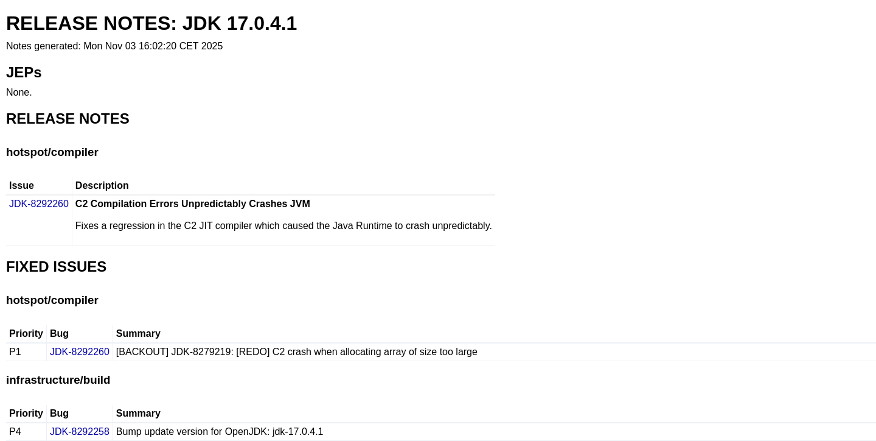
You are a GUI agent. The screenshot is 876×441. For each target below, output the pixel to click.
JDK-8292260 (39, 204)
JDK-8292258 (79, 431)
